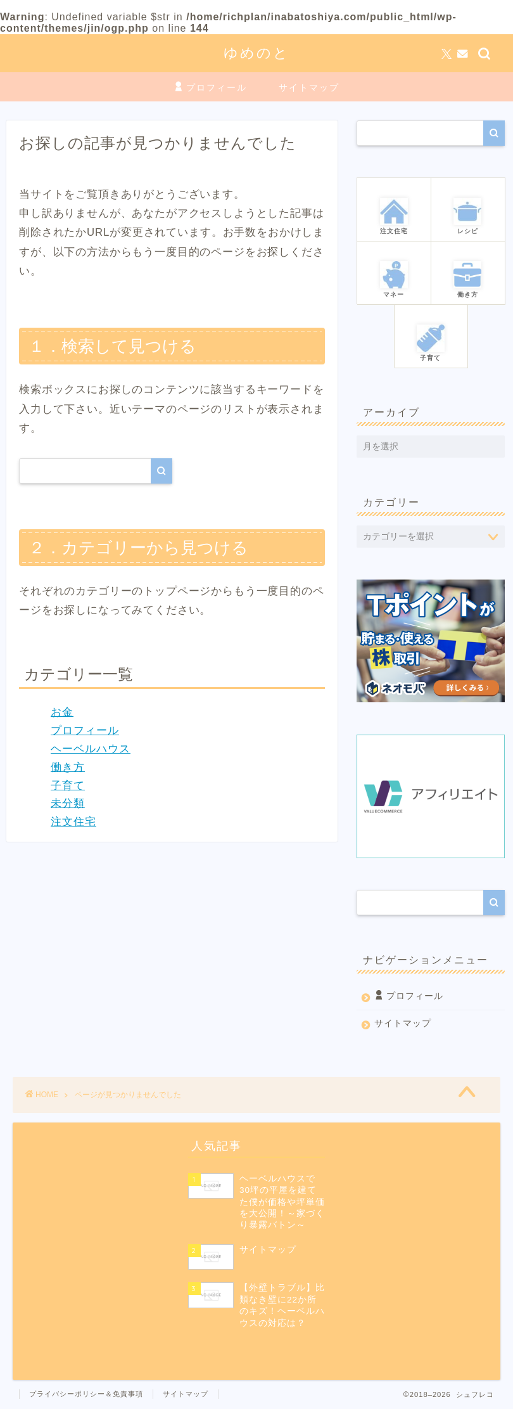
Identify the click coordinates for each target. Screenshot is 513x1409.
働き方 (68, 767)
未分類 (68, 803)
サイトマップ (309, 87)
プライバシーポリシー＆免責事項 (86, 1394)
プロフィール (210, 88)
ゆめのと (256, 52)
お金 (62, 712)
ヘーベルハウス (90, 749)
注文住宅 (73, 822)
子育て (68, 786)
